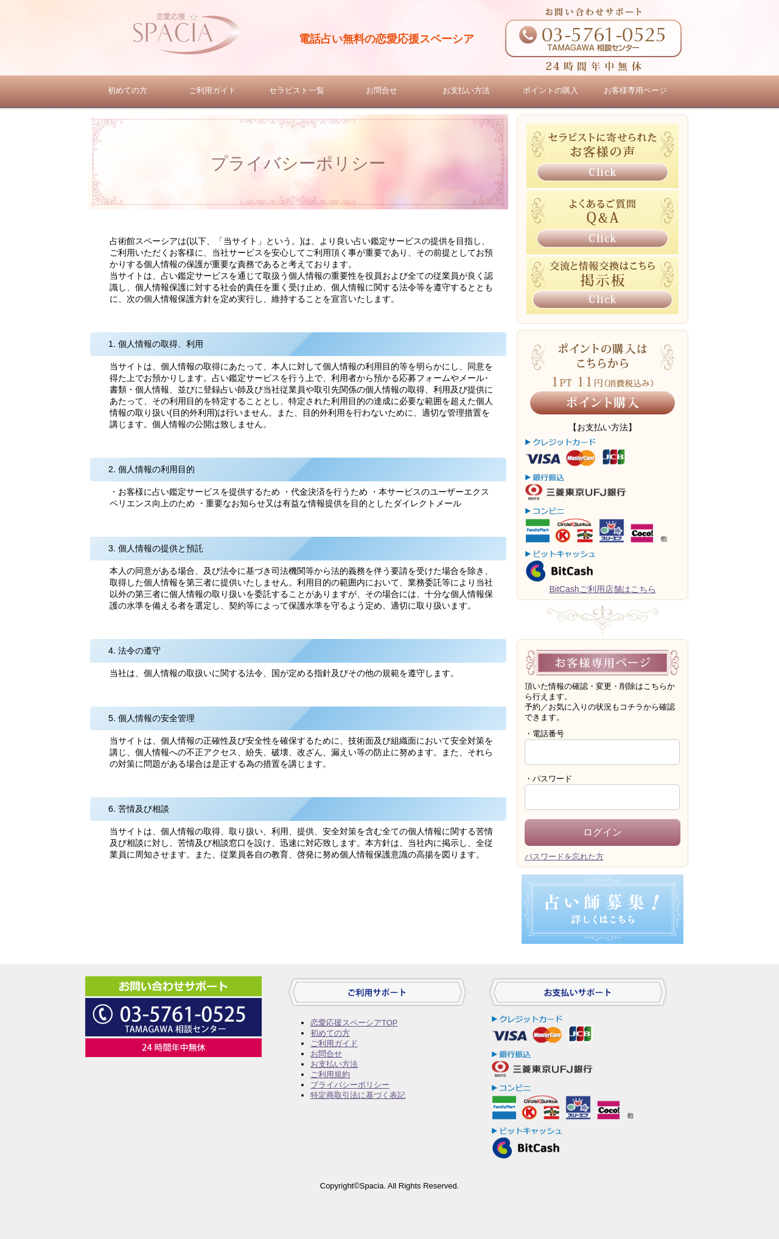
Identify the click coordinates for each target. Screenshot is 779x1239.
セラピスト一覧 (296, 90)
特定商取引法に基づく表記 (357, 1095)
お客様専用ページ (635, 90)
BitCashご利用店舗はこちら (602, 589)
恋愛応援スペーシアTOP (353, 1022)
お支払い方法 (466, 90)
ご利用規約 (330, 1074)
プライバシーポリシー (350, 1084)
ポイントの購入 (550, 90)
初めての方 (127, 90)
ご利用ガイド (212, 90)
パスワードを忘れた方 (564, 856)
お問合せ (381, 90)
